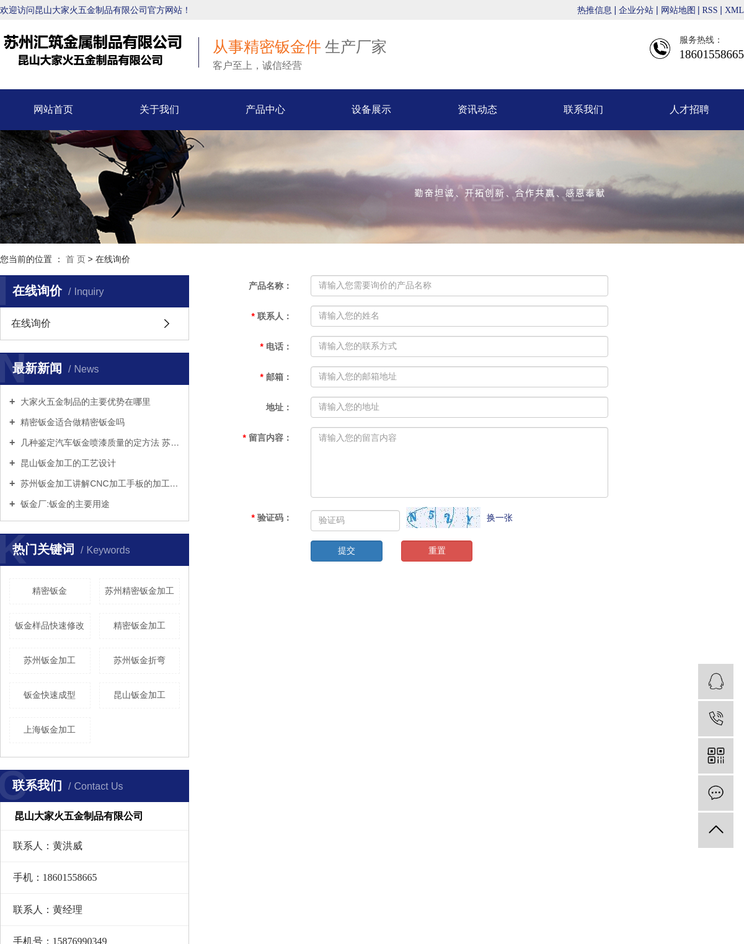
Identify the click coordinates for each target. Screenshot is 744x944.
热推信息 (594, 10)
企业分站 (636, 10)
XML (734, 10)
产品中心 (265, 109)
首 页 (76, 259)
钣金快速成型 (50, 695)
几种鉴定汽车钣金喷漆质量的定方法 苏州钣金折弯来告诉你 (99, 443)
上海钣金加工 (50, 729)
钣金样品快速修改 (49, 625)
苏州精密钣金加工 (139, 591)
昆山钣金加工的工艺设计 (67, 463)
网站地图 (679, 10)
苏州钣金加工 (50, 660)
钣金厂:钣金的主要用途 (64, 504)
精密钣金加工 (139, 625)
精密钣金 (49, 591)
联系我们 (583, 109)
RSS (710, 10)
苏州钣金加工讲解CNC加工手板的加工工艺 (99, 483)
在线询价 (31, 323)
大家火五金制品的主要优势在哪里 (84, 402)
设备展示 (371, 109)
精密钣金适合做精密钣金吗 (71, 422)
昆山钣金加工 (139, 695)
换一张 (500, 518)
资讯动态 (477, 109)
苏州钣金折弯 (139, 660)
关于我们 (159, 109)
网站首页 (53, 109)
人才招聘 (689, 109)
